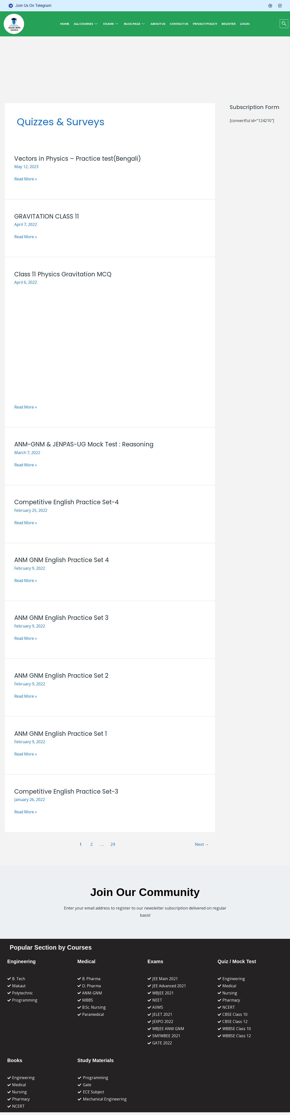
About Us (158, 24)
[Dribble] (270, 5)
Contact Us (178, 24)
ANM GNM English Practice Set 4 (63, 560)
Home (68, 24)
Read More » (25, 179)
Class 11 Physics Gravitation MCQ (64, 274)
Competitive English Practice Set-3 (67, 791)
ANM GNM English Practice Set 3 (62, 617)
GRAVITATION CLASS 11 (47, 216)
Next (202, 844)
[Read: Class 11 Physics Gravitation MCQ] (109, 343)
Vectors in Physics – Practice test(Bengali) (79, 158)
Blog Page (135, 23)
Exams (112, 23)
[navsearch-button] (284, 23)
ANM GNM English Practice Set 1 (62, 733)
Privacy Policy (204, 24)
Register (227, 24)
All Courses (88, 23)
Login (242, 24)
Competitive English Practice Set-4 (67, 502)
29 (112, 844)
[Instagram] (280, 5)
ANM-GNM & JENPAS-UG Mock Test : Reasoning (86, 444)
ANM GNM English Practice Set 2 (62, 675)
